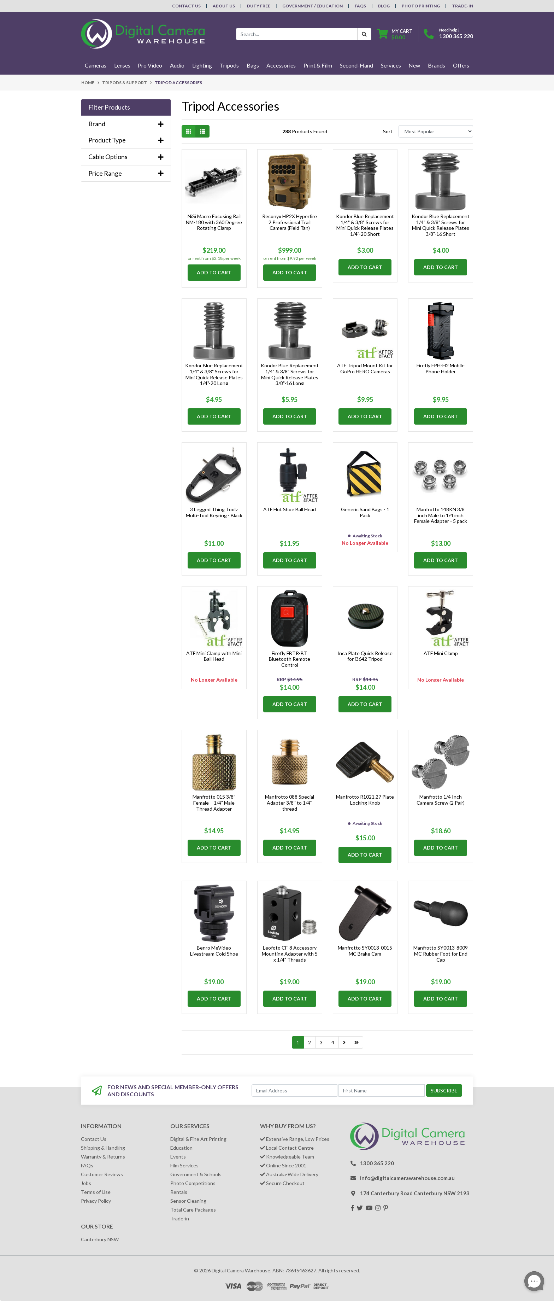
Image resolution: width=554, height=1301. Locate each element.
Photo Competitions (193, 1183)
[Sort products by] (436, 131)
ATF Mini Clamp (441, 653)
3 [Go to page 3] (321, 1042)
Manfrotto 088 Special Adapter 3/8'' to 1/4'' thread (289, 803)
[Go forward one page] (344, 1042)
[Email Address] (295, 1090)
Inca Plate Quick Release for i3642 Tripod (365, 656)
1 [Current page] (297, 1042)
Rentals (178, 1192)
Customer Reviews (102, 1174)
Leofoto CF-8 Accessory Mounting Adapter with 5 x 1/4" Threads (290, 954)
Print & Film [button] (317, 65)
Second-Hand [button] (356, 65)
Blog (384, 5)
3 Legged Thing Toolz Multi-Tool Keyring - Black (214, 512)
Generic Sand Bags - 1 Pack (365, 512)
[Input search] (297, 34)
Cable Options (126, 157)
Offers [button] (461, 65)
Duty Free (258, 5)
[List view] (202, 131)
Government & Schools (196, 1174)
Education (181, 1148)
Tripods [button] (229, 65)
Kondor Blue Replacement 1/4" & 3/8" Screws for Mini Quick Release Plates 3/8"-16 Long (290, 374)
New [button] (414, 65)
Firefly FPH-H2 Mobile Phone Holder (441, 368)
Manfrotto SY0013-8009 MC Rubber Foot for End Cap (440, 954)
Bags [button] (253, 65)
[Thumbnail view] (189, 131)
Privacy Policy (96, 1201)
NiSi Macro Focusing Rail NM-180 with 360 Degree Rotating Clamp (214, 222)
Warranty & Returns (103, 1157)
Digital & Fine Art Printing (198, 1139)
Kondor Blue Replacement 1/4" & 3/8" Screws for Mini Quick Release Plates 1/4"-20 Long (214, 374)
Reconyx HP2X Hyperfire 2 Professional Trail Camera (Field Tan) (289, 222)
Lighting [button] (202, 65)
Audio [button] (177, 65)
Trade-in (179, 1218)
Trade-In (462, 5)
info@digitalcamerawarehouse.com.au (407, 1178)
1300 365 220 (456, 36)
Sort (388, 131)
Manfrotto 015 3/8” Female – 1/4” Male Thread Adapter (214, 803)
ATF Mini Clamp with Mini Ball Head (214, 656)
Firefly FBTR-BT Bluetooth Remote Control (289, 659)
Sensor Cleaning (188, 1201)
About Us (224, 5)
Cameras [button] (95, 65)
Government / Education (312, 5)
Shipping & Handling (103, 1148)
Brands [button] (436, 65)
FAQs (360, 5)
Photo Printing (421, 5)
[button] (126, 107)
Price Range (126, 173)
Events (178, 1157)
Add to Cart (214, 272)
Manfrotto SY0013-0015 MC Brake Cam (365, 951)
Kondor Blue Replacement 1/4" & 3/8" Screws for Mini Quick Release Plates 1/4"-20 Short (365, 225)
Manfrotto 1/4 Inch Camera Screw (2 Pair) (441, 800)
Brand (126, 124)
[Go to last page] (356, 1042)
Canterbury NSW (100, 1239)
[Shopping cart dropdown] (395, 34)
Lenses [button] (122, 65)
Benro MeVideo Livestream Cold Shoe (214, 951)
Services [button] (391, 65)
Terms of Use (96, 1192)
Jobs (86, 1183)
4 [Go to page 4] (332, 1042)
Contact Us (186, 5)
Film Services (184, 1165)
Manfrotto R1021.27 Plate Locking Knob (365, 800)
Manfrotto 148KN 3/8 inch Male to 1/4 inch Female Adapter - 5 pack (440, 515)
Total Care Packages (193, 1210)
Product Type (126, 140)
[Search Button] (364, 34)
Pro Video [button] (150, 65)
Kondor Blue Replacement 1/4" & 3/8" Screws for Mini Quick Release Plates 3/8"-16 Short (441, 225)
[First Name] (381, 1090)
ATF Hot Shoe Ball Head (289, 509)
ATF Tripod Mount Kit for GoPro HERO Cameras (365, 368)
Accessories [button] (281, 65)
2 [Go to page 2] (309, 1042)
